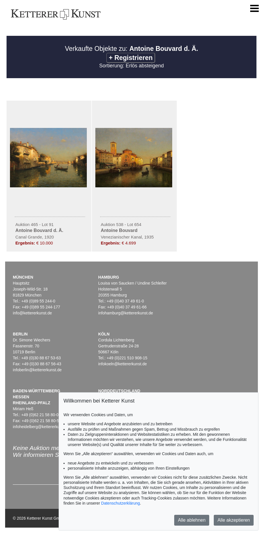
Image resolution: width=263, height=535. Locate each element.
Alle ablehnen (192, 520)
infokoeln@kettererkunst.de (122, 364)
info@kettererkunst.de (32, 313)
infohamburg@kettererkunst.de (125, 313)
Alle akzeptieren (233, 520)
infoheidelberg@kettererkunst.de (42, 426)
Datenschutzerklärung (120, 503)
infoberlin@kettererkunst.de (37, 370)
